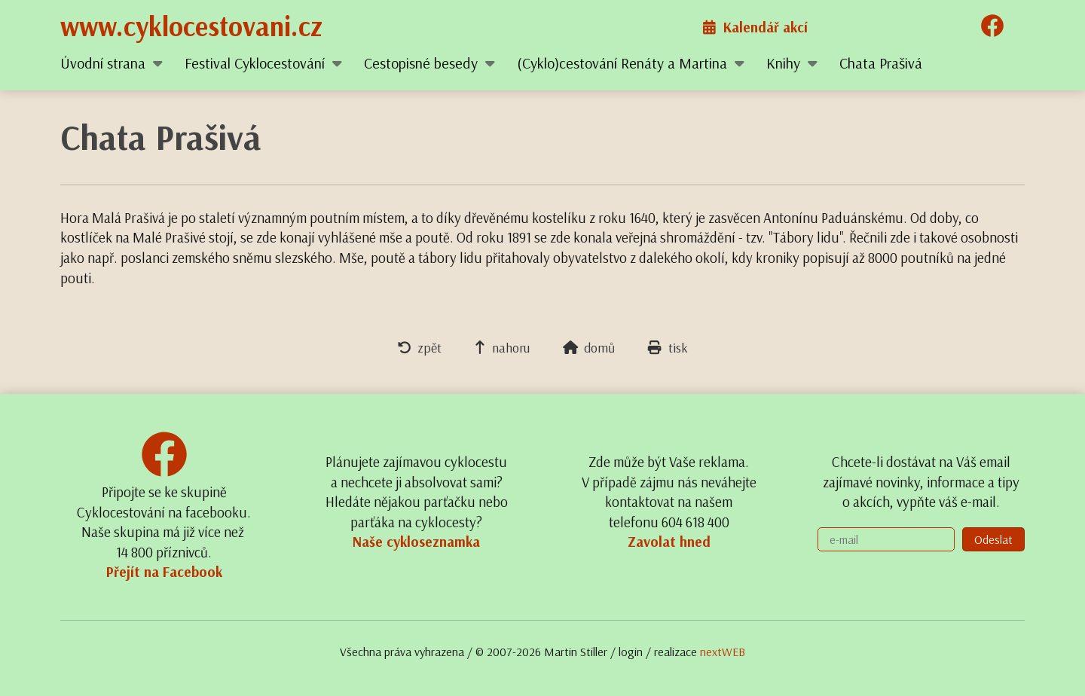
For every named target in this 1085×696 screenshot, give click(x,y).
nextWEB (722, 651)
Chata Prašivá (880, 62)
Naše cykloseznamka (416, 542)
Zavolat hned (669, 542)
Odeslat (993, 539)
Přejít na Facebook (164, 572)
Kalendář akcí (755, 27)
